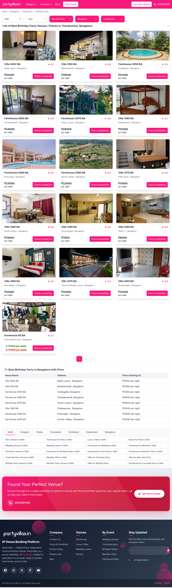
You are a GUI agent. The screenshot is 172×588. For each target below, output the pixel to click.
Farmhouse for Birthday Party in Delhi (63, 452)
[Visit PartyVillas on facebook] (5, 571)
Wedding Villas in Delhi (57, 457)
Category (31, 4)
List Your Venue (142, 4)
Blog (57, 4)
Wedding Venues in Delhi (17, 446)
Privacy (158, 584)
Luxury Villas (80, 544)
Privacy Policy (56, 549)
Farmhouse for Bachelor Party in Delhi (145, 452)
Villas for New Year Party (140, 457)
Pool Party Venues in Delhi (17, 452)
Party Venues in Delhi (15, 440)
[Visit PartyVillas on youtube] (40, 571)
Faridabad (74, 432)
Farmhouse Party (107, 559)
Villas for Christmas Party (99, 457)
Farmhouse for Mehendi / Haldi (142, 446)
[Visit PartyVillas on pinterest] (31, 571)
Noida (40, 432)
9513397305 (162, 4)
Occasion (46, 4)
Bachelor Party (106, 554)
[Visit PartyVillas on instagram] (14, 571)
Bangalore (14, 11)
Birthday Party (42, 11)
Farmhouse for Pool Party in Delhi (102, 452)
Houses (77, 554)
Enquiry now (55, 554)
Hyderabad (92, 432)
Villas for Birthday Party (98, 463)
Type (36, 19)
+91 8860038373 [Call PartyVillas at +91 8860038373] (136, 560)
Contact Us (54, 539)
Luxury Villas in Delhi (97, 440)
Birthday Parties (106, 549)
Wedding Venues (107, 539)
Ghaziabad (55, 432)
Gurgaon (24, 432)
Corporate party (107, 544)
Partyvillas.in (15, 584)
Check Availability (43, 76)
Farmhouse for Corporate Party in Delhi (146, 463)
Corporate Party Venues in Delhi (20, 457)
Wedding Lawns (81, 549)
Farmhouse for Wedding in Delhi (102, 446)
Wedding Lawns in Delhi (57, 446)
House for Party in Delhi (139, 440)
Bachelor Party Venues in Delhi (60, 463)
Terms (167, 584)
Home (4, 11)
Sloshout (27, 555)
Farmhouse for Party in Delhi (59, 440)
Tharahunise (27, 11)
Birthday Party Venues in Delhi (19, 463)
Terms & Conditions (58, 544)
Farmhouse (79, 539)
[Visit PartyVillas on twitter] (23, 571)
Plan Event (70, 4)
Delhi (10, 432)
